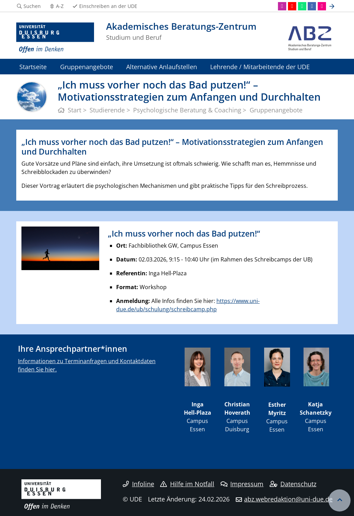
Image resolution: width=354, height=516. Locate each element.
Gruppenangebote (86, 66)
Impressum (242, 484)
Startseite (33, 66)
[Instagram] (282, 6)
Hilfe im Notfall (187, 484)
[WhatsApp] (302, 6)
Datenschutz (293, 484)
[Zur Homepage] (55, 38)
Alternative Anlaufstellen (161, 66)
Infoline (138, 484)
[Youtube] (292, 6)
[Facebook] (312, 6)
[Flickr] (322, 6)
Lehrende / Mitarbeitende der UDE (260, 66)
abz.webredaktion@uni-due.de (288, 499)
